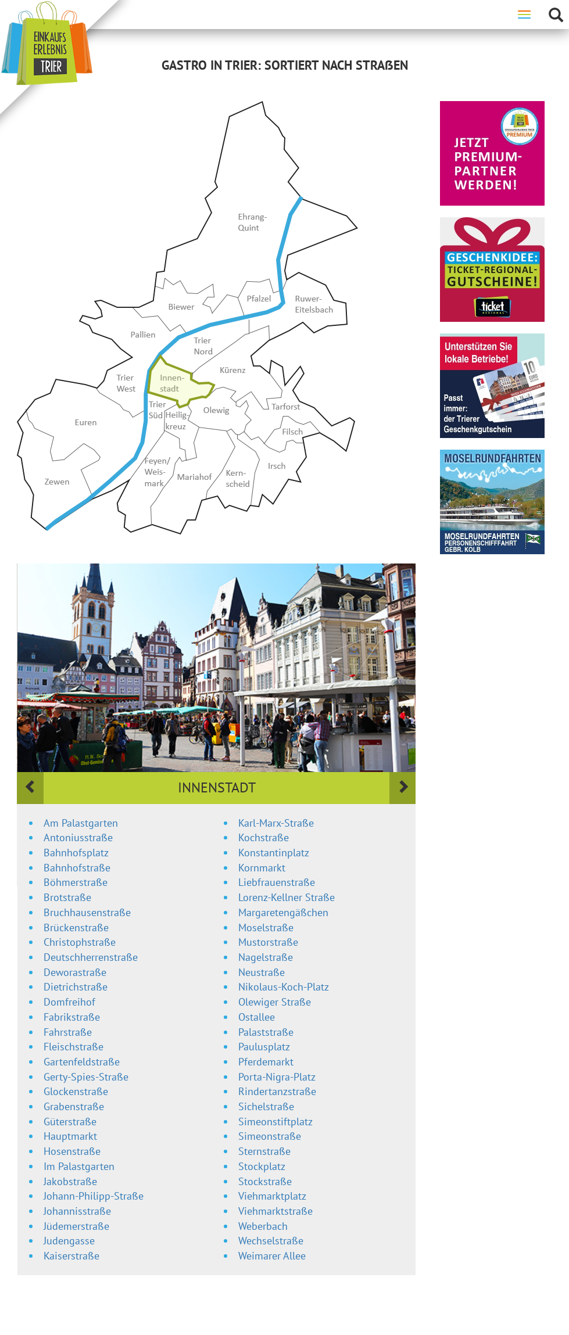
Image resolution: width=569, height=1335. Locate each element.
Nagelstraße (265, 957)
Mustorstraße (268, 942)
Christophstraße (80, 942)
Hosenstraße (72, 1151)
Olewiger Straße (274, 1002)
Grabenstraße (74, 1106)
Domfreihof (69, 1002)
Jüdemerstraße (76, 1226)
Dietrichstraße (76, 986)
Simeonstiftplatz (275, 1121)
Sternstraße (264, 1151)
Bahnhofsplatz (76, 852)
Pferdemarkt (266, 1061)
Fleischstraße (73, 1046)
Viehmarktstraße (275, 1211)
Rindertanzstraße (277, 1091)
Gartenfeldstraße (82, 1061)
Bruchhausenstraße (87, 912)
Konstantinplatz (273, 852)
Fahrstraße (68, 1032)
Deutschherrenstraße (91, 957)
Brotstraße (67, 897)
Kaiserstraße (71, 1255)
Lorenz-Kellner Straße (286, 897)
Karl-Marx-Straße (276, 823)
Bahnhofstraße (77, 867)
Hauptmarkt (70, 1136)
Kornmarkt (261, 867)
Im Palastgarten (79, 1166)
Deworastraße (75, 972)
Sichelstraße (266, 1106)
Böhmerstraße (76, 882)
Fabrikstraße (72, 1017)
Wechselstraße (270, 1240)
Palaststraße (266, 1032)
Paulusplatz (264, 1046)
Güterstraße (70, 1121)
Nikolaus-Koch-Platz (283, 986)
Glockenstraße (76, 1091)
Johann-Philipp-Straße (94, 1196)
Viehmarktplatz (272, 1196)
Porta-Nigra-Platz (277, 1076)
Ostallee (256, 1017)
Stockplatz (261, 1166)
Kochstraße (263, 837)
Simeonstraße (269, 1136)
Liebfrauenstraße (276, 882)
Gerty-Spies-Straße (86, 1076)
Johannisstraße (77, 1211)
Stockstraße (265, 1181)
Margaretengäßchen (283, 912)
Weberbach (263, 1226)
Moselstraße (266, 927)
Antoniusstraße (78, 837)
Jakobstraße (70, 1181)
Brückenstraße (76, 927)
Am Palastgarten (81, 823)
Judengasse (69, 1240)
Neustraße (261, 972)
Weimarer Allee (272, 1255)
